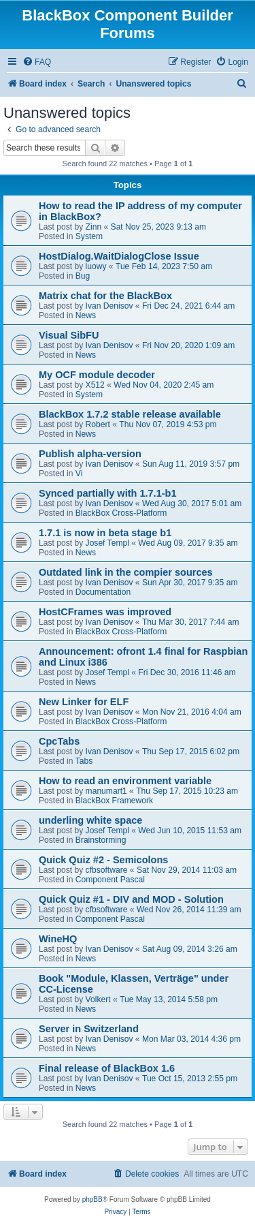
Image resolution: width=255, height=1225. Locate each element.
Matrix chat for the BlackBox (105, 295)
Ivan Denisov (109, 306)
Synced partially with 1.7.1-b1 (107, 493)
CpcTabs (59, 741)
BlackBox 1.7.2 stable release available (130, 414)
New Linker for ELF (84, 701)
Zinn (94, 227)
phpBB (92, 1199)
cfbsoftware (107, 870)
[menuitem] (36, 62)
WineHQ (58, 938)
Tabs (84, 761)
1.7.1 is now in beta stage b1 (105, 532)
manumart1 (106, 791)
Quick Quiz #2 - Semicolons (103, 859)
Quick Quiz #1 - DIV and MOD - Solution (131, 899)
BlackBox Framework (114, 800)
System (89, 236)
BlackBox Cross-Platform (121, 513)
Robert (98, 424)
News (85, 315)
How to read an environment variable (125, 780)
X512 (95, 385)
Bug (82, 276)
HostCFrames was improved (105, 611)
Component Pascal (110, 879)
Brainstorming (100, 840)
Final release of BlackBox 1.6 (107, 1068)
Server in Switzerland (89, 1028)
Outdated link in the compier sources (126, 572)
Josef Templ (107, 543)
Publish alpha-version (90, 453)
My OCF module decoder (97, 374)
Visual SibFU (69, 335)
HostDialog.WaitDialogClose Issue (119, 256)
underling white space (90, 820)
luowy (96, 266)
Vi (79, 473)
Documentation (103, 592)
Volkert (98, 999)
